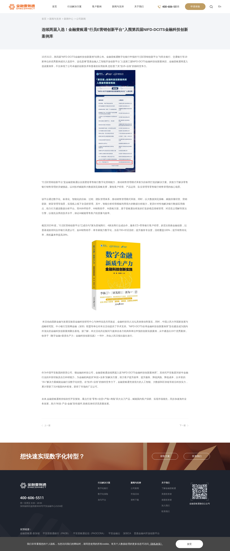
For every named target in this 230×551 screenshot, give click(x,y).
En (219, 6)
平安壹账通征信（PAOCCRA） (89, 533)
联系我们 (165, 511)
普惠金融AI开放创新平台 (147, 533)
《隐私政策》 (156, 544)
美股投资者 (166, 494)
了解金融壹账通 (168, 488)
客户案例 (97, 6)
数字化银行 (103, 488)
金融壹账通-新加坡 (30, 533)
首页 (54, 6)
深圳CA (127, 533)
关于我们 (139, 6)
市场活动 (135, 494)
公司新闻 (81, 19)
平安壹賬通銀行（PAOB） (56, 533)
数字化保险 (103, 494)
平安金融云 (114, 533)
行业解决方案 (74, 6)
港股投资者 (166, 500)
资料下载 (135, 500)
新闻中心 (68, 19)
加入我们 (165, 505)
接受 (189, 544)
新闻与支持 (118, 6)
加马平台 (102, 500)
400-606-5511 (32, 497)
